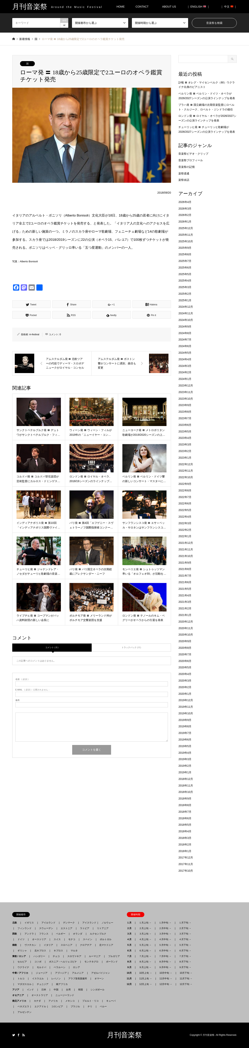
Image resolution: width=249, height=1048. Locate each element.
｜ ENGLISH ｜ (198, 6)
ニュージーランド (64, 995)
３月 (130, 933)
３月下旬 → (185, 933)
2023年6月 (184, 424)
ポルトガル (105, 939)
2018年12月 (185, 778)
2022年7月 (184, 497)
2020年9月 (184, 641)
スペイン (88, 939)
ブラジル (75, 1006)
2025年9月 (184, 247)
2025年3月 (184, 287)
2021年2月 (184, 608)
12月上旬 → (145, 984)
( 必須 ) (21, 679)
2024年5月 (184, 352)
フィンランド (24, 928)
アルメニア (78, 973)
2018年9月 (184, 798)
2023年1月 (184, 457)
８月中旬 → (165, 961)
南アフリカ (62, 984)
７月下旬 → (185, 956)
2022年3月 (184, 523)
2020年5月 (184, 667)
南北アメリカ (20, 1000)
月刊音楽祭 (124, 1035)
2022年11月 (185, 470)
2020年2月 (184, 687)
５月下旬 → (185, 945)
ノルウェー (107, 922)
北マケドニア (106, 945)
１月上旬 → (145, 922)
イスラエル (38, 978)
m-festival (34, 334)
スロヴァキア (74, 956)
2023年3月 (184, 444)
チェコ (56, 956)
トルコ (21, 978)
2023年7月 (184, 418)
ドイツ (21, 939)
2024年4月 (184, 359)
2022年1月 (184, 536)
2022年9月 (184, 483)
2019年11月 (185, 706)
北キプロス (40, 950)
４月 (130, 939)
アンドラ (28, 933)
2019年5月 (184, 746)
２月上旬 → (145, 928)
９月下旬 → (185, 967)
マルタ (74, 950)
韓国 (80, 989)
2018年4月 (184, 831)
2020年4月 (184, 674)
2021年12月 (185, 542)
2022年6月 (184, 503)
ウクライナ (23, 967)
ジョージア (41, 973)
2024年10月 (185, 319)
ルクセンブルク (98, 933)
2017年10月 (185, 870)
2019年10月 (185, 713)
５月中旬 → (165, 945)
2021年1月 (184, 615)
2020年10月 (185, 634)
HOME (121, 6)
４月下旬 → (185, 939)
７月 (130, 956)
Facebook (18, 1035)
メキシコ (70, 1000)
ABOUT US (170, 6)
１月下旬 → (185, 922)
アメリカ (53, 1000)
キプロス (58, 950)
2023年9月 (184, 405)
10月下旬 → (186, 973)
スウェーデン (46, 928)
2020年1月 (184, 693)
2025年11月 (185, 234)
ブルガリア (114, 956)
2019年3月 (184, 759)
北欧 (15, 922)
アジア (17, 989)
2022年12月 (185, 464)
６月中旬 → (165, 950)
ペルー (103, 1006)
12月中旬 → (165, 984)
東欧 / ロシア (20, 956)
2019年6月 (184, 739)
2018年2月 (184, 844)
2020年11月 (185, 628)
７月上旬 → (145, 956)
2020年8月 (184, 647)
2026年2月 (184, 215)
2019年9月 (184, 719)
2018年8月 (184, 805)
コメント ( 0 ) (51, 647)
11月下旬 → (186, 978)
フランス (44, 933)
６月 (130, 950)
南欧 (15, 945)
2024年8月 (184, 333)
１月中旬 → (165, 922)
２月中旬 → (165, 928)
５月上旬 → (145, 945)
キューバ (111, 1000)
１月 (130, 922)
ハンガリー (39, 956)
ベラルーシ (59, 967)
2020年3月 (184, 680)
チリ (90, 1006)
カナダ (37, 1000)
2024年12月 (185, 306)
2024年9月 (184, 326)
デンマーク (69, 922)
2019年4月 (184, 752)
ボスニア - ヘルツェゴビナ (63, 961)
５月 (130, 945)
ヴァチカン (30, 945)
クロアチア (86, 945)
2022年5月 (184, 510)
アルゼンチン (23, 1012)
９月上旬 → (145, 967)
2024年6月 (184, 346)
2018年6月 (184, 818)
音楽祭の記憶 (186, 166)
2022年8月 (184, 490)
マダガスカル (23, 984)
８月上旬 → (145, 961)
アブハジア (60, 973)
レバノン (56, 978)
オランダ (78, 933)
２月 (130, 928)
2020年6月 (184, 661)
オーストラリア (39, 995)
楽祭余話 (183, 179)
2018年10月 (185, 791)
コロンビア (57, 1006)
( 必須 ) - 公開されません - (32, 690)
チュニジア (42, 984)
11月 (130, 978)
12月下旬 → (186, 984)
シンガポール (97, 989)
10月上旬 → (145, 973)
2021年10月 (185, 556)
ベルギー (61, 933)
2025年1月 (184, 300)
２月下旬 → (185, 928)
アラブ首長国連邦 (77, 978)
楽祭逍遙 (183, 173)
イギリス (29, 922)
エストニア (66, 928)
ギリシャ (22, 950)
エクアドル (39, 1006)
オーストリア (39, 939)
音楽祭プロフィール (190, 160)
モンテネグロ (91, 961)
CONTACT (142, 6)
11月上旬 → (145, 978)
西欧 (15, 933)
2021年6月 (184, 582)
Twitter (13, 1035)
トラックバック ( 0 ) (131, 647)
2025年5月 (184, 274)
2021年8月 (184, 569)
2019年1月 (184, 772)
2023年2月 (184, 451)
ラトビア (85, 928)
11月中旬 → (165, 978)
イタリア (48, 945)
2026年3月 (184, 208)
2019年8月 (184, 726)
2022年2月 (184, 529)
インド (30, 989)
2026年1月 (184, 221)
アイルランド (48, 922)
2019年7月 (184, 732)
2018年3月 (184, 837)
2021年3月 (184, 601)
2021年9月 (184, 562)
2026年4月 (184, 202)
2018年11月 (185, 785)
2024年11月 (185, 313)
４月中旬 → (165, 939)
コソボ (38, 961)
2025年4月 (184, 280)
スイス (57, 939)
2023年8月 (184, 411)
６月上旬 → (145, 950)
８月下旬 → (185, 961)
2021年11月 (185, 549)
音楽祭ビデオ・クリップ (193, 153)
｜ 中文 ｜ (229, 6)
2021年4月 (184, 595)
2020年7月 (184, 654)
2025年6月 (184, 267)
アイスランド (88, 922)
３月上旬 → (145, 933)
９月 (130, 967)
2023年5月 (184, 431)
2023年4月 (184, 437)
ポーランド (112, 961)
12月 (130, 984)
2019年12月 (185, 700)
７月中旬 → (165, 956)
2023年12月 (185, 385)
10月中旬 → (165, 973)
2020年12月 (185, 621)
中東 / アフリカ (21, 973)
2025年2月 (184, 293)
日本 (43, 989)
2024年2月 (184, 372)
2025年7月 (184, 260)
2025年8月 (184, 254)
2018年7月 (184, 811)
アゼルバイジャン (100, 973)
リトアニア (103, 928)
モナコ (72, 939)
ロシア (76, 967)
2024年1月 (184, 378)
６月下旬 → (185, 950)
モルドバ (41, 967)
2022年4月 (184, 516)
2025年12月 (185, 228)
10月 (130, 973)
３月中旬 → (165, 933)
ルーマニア (95, 956)
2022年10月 (185, 477)
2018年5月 (184, 824)
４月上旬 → (145, 939)
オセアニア (19, 995)
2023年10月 (185, 398)
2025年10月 (185, 241)
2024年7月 (184, 339)
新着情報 (24, 39)
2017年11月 (185, 864)
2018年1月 (184, 851)
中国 (56, 989)
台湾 (68, 989)
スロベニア (66, 945)
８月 (130, 961)
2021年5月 (184, 588)
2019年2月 (184, 765)
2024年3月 (184, 365)
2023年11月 (185, 392)
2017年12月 (185, 857)
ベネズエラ (22, 1006)
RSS (23, 1035)
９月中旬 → (165, 967)
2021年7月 (184, 575)
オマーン (99, 978)
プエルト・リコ (90, 1000)
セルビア (22, 961)
